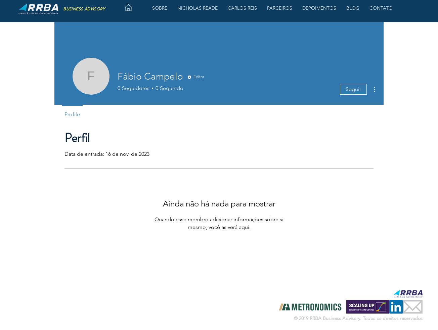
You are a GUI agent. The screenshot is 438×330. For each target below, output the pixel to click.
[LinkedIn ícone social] (396, 307)
